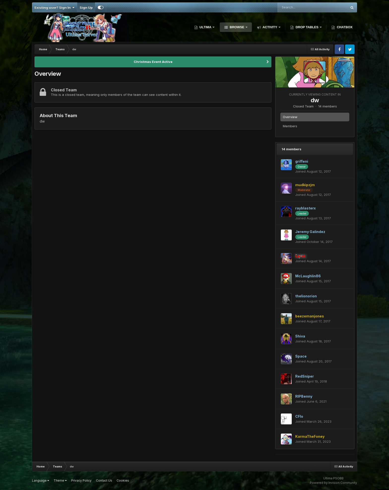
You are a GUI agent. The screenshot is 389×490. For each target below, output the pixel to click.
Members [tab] (290, 126)
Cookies (123, 480)
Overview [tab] (290, 117)
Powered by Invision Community (333, 483)
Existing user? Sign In (54, 7)
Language (40, 480)
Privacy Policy (81, 480)
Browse (237, 27)
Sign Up (86, 7)
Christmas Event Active (153, 62)
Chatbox (344, 27)
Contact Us (104, 480)
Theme (60, 480)
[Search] (300, 7)
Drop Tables (307, 27)
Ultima (205, 27)
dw (315, 100)
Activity (270, 27)
